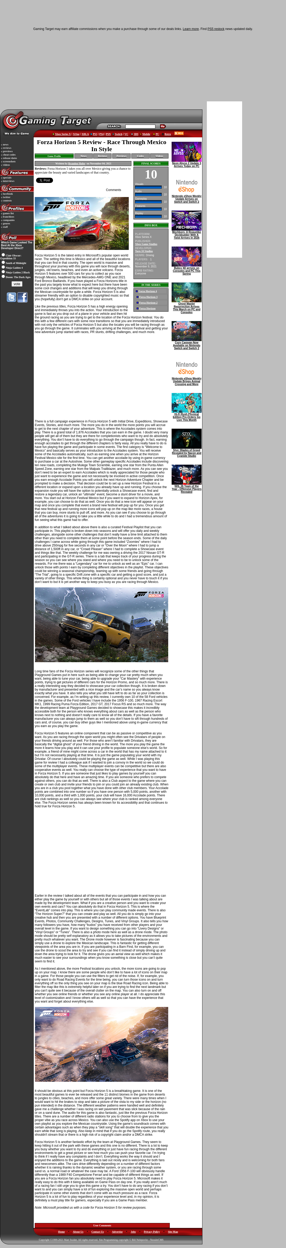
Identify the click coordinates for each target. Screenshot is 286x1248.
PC (157, 134)
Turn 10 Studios (144, 251)
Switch (118, 134)
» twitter (5, 197)
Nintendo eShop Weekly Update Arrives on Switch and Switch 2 (187, 197)
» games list (7, 213)
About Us (78, 1231)
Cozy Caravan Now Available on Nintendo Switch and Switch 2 (187, 344)
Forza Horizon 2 (148, 302)
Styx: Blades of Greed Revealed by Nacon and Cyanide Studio (187, 451)
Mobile (146, 134)
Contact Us (97, 1231)
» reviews (5, 147)
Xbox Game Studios (146, 244)
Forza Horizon (147, 308)
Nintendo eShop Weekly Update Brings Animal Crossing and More (187, 380)
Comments (113, 190)
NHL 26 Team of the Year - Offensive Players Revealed (187, 487)
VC (126, 134)
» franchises (7, 216)
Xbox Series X (63, 134)
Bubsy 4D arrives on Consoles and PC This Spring (187, 269)
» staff (4, 226)
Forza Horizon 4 (148, 291)
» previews (6, 151)
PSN (108, 134)
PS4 (101, 134)
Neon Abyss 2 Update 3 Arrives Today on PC (187, 163)
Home (61, 1231)
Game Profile (54, 156)
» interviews (7, 181)
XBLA (85, 134)
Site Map (173, 1231)
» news (4, 144)
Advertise (117, 1231)
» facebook (6, 193)
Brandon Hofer (76, 163)
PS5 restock (216, 29)
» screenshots (8, 161)
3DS (136, 134)
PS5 (95, 134)
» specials (5, 177)
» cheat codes (8, 154)
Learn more (191, 29)
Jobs (133, 1231)
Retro (168, 134)
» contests (6, 200)
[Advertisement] (102, 69)
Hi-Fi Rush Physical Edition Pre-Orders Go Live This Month (187, 415)
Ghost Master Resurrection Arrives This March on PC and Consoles (187, 307)
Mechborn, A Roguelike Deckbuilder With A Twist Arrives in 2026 (187, 233)
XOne (76, 134)
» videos (5, 164)
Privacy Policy (152, 1231)
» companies (7, 220)
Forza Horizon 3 (148, 297)
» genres (5, 223)
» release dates (8, 158)
